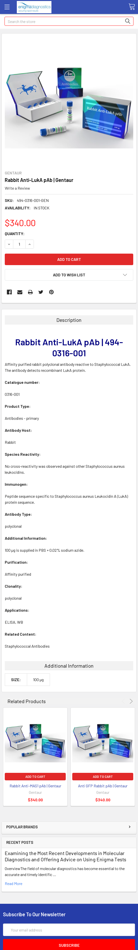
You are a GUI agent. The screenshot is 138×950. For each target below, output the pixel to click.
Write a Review (17, 188)
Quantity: (15, 233)
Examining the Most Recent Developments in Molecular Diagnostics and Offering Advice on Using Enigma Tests (65, 856)
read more (13, 883)
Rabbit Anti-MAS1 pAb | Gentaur (35, 785)
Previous (124, 701)
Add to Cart (35, 777)
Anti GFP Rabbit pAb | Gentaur (102, 785)
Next (130, 701)
